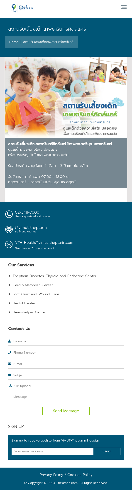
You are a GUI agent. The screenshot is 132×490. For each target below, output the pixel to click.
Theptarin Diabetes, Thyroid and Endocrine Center (54, 275)
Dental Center (24, 303)
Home (13, 42)
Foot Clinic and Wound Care (36, 294)
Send (107, 451)
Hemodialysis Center (29, 312)
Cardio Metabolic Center (33, 284)
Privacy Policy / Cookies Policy (66, 474)
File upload (22, 386)
